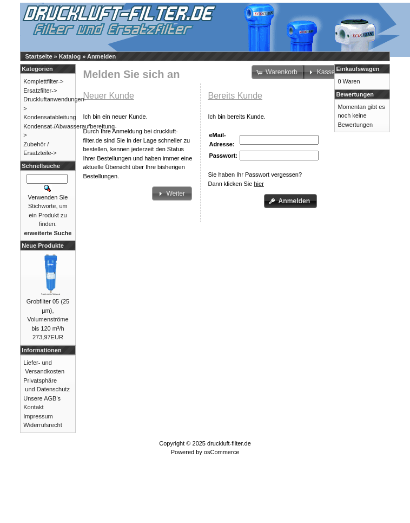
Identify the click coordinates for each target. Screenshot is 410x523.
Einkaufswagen (357, 69)
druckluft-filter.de (229, 443)
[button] (172, 193)
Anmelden (101, 56)
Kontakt (33, 407)
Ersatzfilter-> (40, 90)
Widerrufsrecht (42, 425)
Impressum (37, 416)
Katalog (70, 56)
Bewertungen (355, 94)
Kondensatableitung (49, 117)
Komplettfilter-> (43, 81)
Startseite (38, 56)
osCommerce (221, 452)
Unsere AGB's (42, 398)
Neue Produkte (43, 245)
